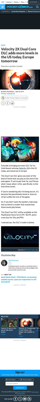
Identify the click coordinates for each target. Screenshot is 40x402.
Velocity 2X (11, 94)
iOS (2, 2)
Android (8, 2)
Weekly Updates (27, 379)
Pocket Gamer (30, 250)
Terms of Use (35, 391)
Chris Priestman (8, 92)
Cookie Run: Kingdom (18, 11)
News (23, 2)
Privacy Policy (21, 393)
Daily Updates (12, 379)
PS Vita (3, 94)
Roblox (16, 2)
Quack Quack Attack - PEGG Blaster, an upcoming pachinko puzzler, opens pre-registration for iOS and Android (18, 279)
